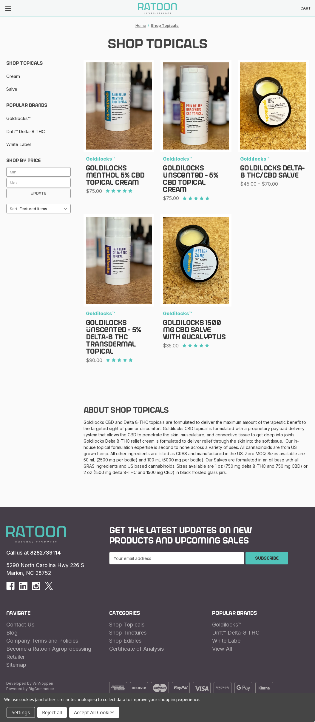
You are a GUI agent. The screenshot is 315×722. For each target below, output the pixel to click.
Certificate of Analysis (136, 649)
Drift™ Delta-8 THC (25, 131)
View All (222, 649)
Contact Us (20, 624)
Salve (11, 89)
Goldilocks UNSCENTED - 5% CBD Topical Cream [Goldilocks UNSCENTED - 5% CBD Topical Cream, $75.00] (190, 179)
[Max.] (38, 182)
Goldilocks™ (18, 118)
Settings (21, 712)
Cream (13, 76)
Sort (13, 208)
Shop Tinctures (127, 632)
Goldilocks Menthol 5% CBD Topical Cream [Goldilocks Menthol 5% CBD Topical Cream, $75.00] (115, 175)
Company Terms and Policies (42, 641)
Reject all (52, 712)
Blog (12, 632)
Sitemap (16, 665)
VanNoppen (43, 683)
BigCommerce (41, 688)
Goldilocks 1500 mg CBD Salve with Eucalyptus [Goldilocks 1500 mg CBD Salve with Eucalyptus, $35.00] (194, 330)
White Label (18, 144)
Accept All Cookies (94, 712)
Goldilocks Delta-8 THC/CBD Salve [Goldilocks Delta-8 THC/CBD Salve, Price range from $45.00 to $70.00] (272, 172)
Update (38, 193)
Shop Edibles (125, 641)
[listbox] (44, 208)
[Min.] (38, 172)
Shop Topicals (126, 624)
